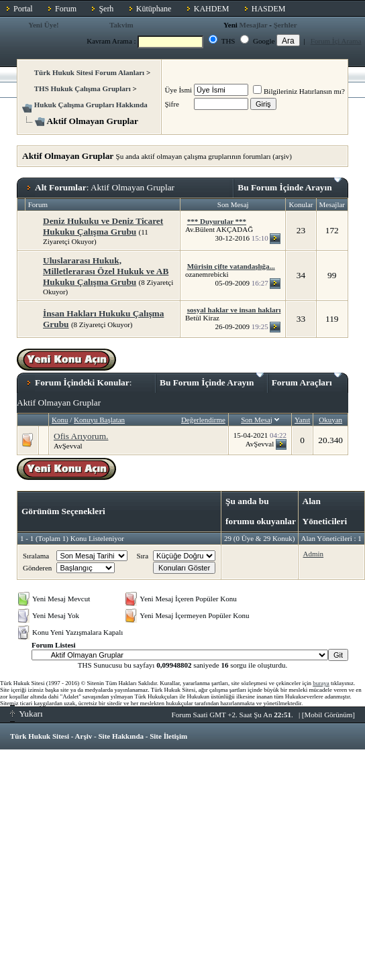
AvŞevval (68, 446)
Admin (313, 554)
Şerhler (285, 25)
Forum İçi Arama (336, 41)
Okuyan (330, 420)
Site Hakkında (121, 736)
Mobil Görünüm (329, 715)
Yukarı (26, 714)
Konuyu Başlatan (99, 420)
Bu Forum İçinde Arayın (290, 185)
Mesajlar (254, 25)
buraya (321, 683)
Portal (23, 8)
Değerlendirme (203, 420)
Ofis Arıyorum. (81, 436)
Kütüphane (154, 8)
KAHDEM (211, 8)
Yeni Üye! (43, 25)
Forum (65, 8)
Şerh (106, 8)
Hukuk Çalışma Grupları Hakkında (91, 105)
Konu (60, 420)
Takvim (121, 25)
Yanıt (302, 420)
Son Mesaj (256, 420)
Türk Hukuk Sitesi (39, 736)
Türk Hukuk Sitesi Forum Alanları (89, 72)
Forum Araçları (307, 380)
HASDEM (269, 8)
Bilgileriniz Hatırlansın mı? (299, 91)
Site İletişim (168, 736)
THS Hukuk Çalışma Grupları (82, 88)
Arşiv (84, 736)
